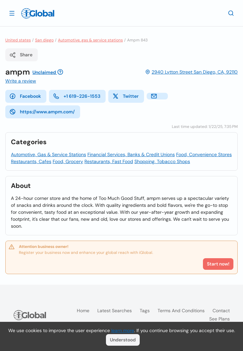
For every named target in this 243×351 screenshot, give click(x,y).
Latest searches (114, 311)
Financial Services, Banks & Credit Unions (131, 154)
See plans (219, 319)
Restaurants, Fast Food (108, 161)
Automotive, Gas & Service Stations (48, 154)
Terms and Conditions (181, 311)
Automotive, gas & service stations (90, 40)
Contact (221, 311)
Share (20, 55)
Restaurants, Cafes (31, 161)
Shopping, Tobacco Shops (162, 161)
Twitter (125, 96)
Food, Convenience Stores (204, 154)
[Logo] (37, 13)
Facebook (25, 96)
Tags (145, 311)
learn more (122, 330)
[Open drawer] (12, 13)
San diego (44, 40)
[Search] (231, 13)
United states (18, 40)
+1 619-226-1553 (76, 96)
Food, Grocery (68, 161)
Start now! (218, 264)
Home (83, 311)
